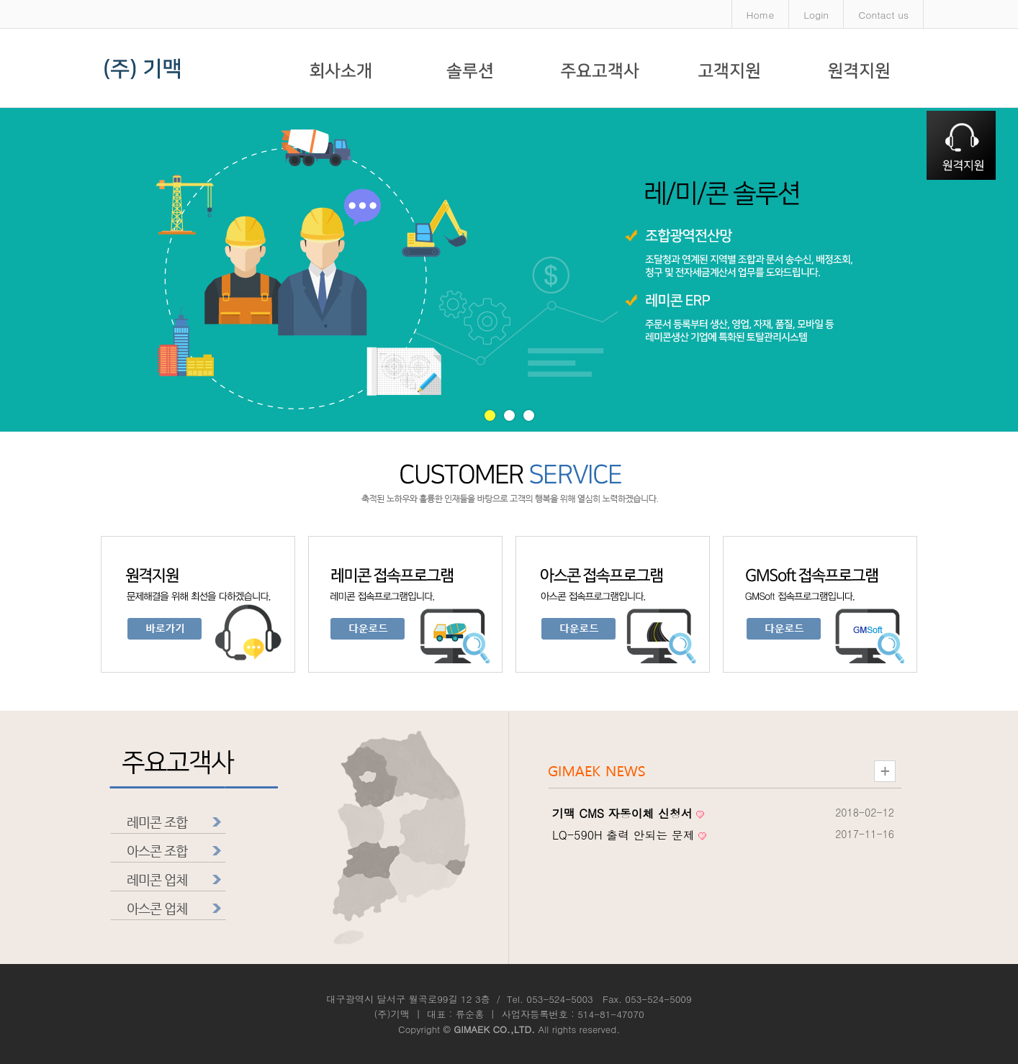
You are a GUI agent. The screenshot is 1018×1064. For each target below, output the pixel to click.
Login (816, 14)
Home (761, 14)
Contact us (883, 14)
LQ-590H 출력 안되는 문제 (623, 835)
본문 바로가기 (0, 0)
